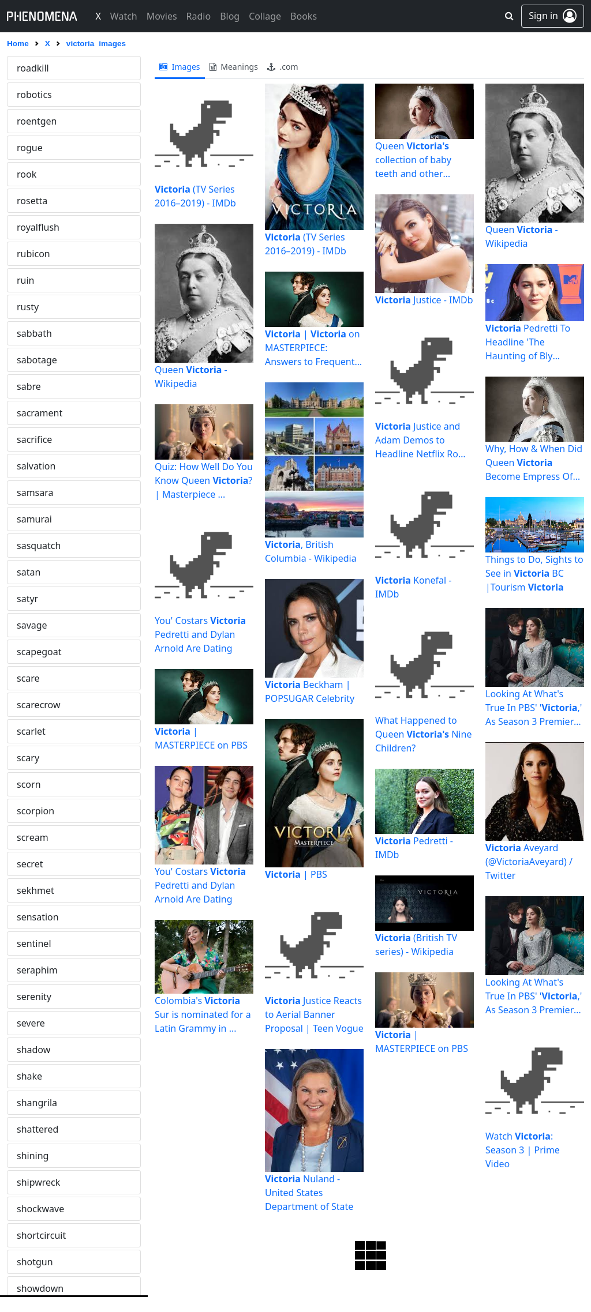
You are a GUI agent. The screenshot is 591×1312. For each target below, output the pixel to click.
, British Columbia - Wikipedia (311, 551)
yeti (24, 1208)
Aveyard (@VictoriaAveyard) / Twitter (529, 861)
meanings (234, 66)
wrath (29, 1023)
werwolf (34, 731)
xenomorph (42, 1155)
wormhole (39, 970)
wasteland (39, 598)
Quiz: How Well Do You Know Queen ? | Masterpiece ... (204, 480)
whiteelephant (48, 811)
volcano (33, 360)
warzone (35, 545)
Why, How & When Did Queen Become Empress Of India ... (533, 462)
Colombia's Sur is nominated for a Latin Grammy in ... (203, 1014)
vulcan (31, 439)
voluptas (35, 386)
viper (28, 174)
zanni (28, 1288)
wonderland (43, 943)
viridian (33, 200)
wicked (32, 864)
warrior (32, 519)
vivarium (35, 280)
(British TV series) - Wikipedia (416, 944)
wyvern (32, 1102)
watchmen (39, 625)
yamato (33, 1182)
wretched (37, 1049)
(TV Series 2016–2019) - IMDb (195, 196)
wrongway (39, 1076)
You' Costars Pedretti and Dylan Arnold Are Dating (200, 634)
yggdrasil (37, 1235)
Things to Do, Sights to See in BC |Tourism (534, 573)
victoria (32, 68)
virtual (30, 227)
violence (35, 147)
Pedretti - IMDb (414, 847)
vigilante (35, 94)
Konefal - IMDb (413, 587)
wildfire (33, 917)
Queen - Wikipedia (191, 376)
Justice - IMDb (424, 300)
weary (30, 651)
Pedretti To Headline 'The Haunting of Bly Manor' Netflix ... (527, 342)
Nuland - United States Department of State (309, 1192)
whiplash (36, 784)
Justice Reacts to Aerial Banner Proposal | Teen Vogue (314, 1014)
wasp (28, 572)
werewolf (36, 704)
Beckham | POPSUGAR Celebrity (309, 691)
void (26, 306)
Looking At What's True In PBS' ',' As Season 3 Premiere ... (533, 707)
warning (35, 492)
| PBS (296, 874)
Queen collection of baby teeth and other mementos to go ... (416, 160)
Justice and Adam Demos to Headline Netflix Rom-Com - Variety (422, 440)
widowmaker (45, 890)
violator (33, 121)
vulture (32, 466)
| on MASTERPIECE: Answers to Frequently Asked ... (313, 348)
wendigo (35, 678)
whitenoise (40, 837)
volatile (32, 333)
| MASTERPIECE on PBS (201, 738)
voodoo (33, 413)
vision (29, 253)
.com (282, 66)
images (179, 66)
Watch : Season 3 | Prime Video (522, 1150)
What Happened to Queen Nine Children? (423, 734)
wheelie (33, 757)
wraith (30, 996)
